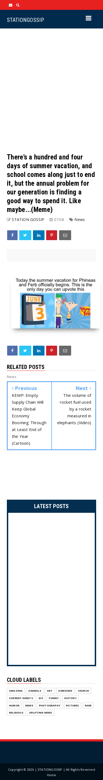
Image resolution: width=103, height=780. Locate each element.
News (79, 219)
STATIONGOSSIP (25, 20)
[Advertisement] (51, 90)
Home (51, 774)
